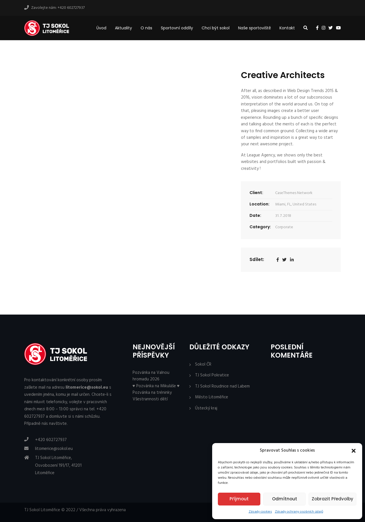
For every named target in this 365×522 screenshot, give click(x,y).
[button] (353, 451)
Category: (260, 227)
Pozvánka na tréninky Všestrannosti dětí (152, 396)
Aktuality (123, 28)
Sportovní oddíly (177, 28)
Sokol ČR (203, 364)
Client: (256, 192)
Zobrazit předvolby (332, 499)
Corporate (284, 227)
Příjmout (239, 499)
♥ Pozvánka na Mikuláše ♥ (156, 386)
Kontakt (287, 28)
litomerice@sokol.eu (54, 448)
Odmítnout (284, 499)
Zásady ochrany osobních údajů (299, 512)
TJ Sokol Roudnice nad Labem (222, 386)
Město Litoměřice (211, 397)
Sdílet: (257, 259)
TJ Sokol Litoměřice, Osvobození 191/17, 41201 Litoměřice (58, 465)
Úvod (101, 28)
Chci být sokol (216, 28)
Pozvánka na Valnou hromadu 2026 (151, 376)
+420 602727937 (51, 440)
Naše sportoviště (254, 28)
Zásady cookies (260, 512)
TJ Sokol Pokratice (212, 375)
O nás (146, 28)
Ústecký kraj (206, 408)
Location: (259, 204)
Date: (255, 215)
